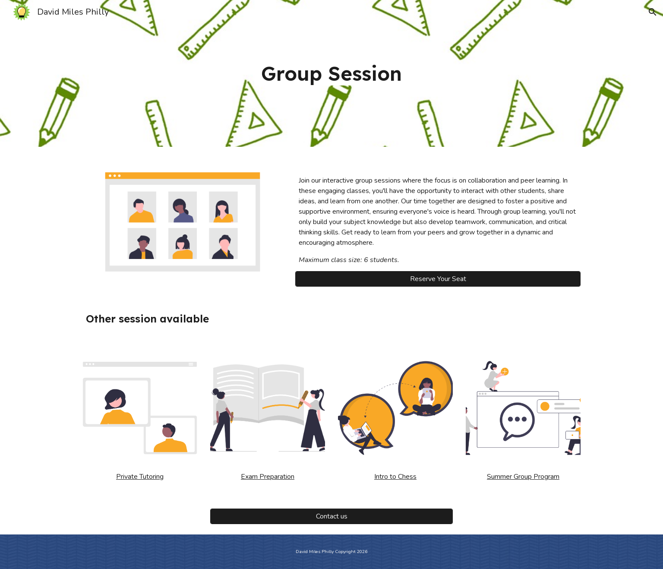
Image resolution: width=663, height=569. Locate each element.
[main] (331, 74)
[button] (652, 12)
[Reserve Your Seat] (438, 279)
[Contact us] (331, 516)
